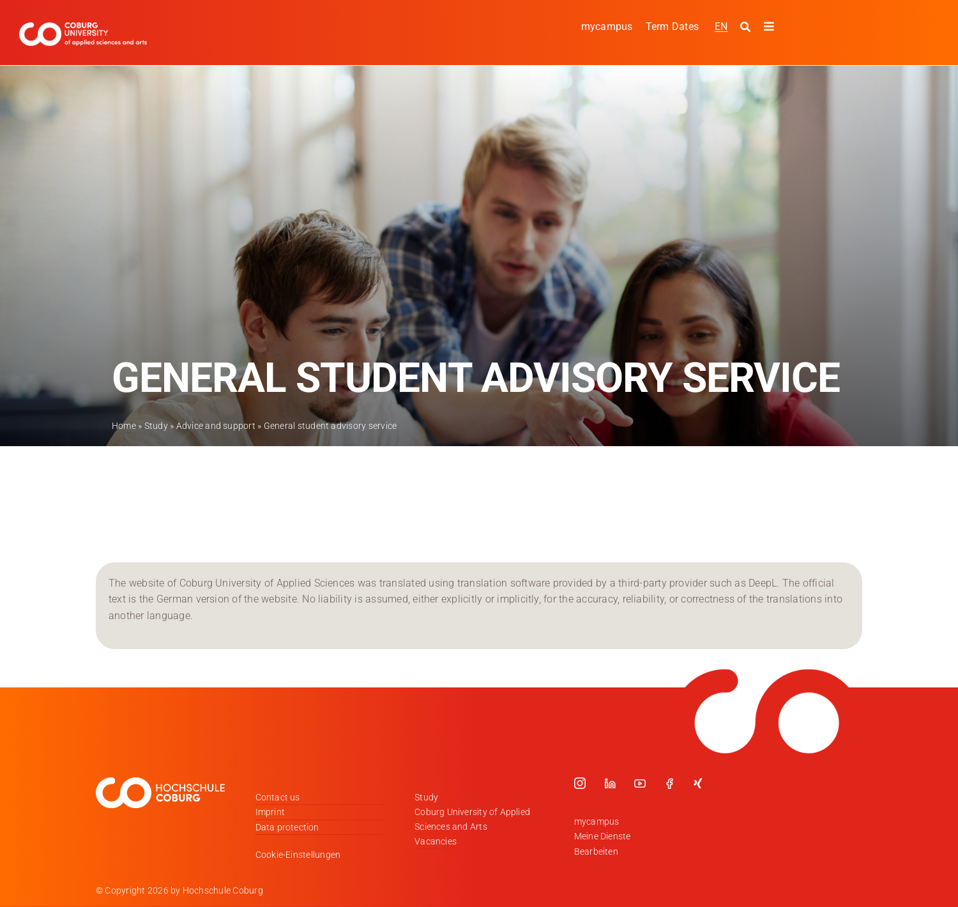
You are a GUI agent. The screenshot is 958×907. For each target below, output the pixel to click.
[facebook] (669, 783)
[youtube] (640, 783)
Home (124, 426)
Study (156, 426)
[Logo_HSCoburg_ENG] (83, 27)
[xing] (698, 783)
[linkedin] (610, 783)
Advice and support (215, 426)
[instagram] (580, 783)
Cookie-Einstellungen (298, 855)
